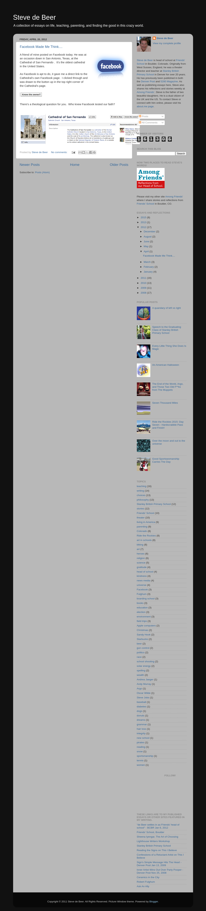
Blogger (153, 901)
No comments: (59, 152)
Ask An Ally (143, 886)
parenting (142, 526)
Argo (139, 688)
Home (74, 165)
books (140, 603)
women (141, 765)
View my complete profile (167, 43)
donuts (141, 715)
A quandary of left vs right (166, 308)
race (139, 657)
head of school (145, 571)
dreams (141, 719)
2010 (144, 283)
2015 (144, 217)
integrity (141, 733)
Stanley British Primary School (154, 504)
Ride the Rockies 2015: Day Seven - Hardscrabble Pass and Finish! (168, 424)
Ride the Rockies (146, 535)
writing (140, 490)
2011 (144, 277)
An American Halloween (165, 364)
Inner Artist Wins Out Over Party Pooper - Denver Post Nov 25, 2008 (160, 871)
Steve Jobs (143, 697)
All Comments (148, 122)
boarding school (146, 598)
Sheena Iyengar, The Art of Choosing (157, 836)
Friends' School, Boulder (150, 832)
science (141, 562)
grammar (142, 724)
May (146, 246)
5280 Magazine (169, 81)
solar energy (144, 666)
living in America (146, 522)
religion (141, 558)
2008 (144, 292)
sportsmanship (145, 756)
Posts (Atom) (42, 172)
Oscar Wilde (144, 693)
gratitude (142, 567)
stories (140, 508)
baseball (141, 702)
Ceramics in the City (148, 877)
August (148, 236)
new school (143, 738)
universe (141, 585)
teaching (141, 486)
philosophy (143, 499)
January (149, 271)
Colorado (142, 531)
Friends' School (145, 203)
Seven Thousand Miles (165, 402)
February (149, 266)
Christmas (142, 630)
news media (143, 580)
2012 (144, 227)
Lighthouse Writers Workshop (153, 841)
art (138, 549)
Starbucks (142, 639)
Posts (143, 116)
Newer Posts (30, 165)
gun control (143, 648)
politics (141, 652)
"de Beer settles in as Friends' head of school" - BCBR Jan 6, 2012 (158, 826)
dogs (139, 711)
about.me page (145, 106)
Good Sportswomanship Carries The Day (165, 460)
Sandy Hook (144, 634)
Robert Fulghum (146, 881)
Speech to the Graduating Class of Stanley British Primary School (166, 330)
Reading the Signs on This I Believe (157, 850)
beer (139, 643)
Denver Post (148, 81)
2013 (144, 222)
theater (141, 517)
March (147, 262)
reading (141, 747)
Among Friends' (145, 92)
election (141, 612)
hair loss (141, 728)
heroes (141, 553)
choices (141, 495)
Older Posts (119, 165)
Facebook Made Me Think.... (41, 47)
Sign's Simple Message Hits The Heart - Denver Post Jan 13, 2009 (159, 864)
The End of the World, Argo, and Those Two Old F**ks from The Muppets (167, 386)
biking (140, 544)
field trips (142, 621)
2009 (144, 287)
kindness (142, 576)
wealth (140, 675)
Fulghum (142, 594)
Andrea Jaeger (145, 679)
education (142, 607)
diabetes (141, 706)
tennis (140, 760)
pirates (141, 742)
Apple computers (146, 625)
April (147, 251)
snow (140, 751)
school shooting (145, 661)
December (150, 231)
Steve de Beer (34, 17)
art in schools (144, 540)
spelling (141, 670)
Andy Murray (144, 684)
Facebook (142, 589)
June (147, 241)
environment (144, 616)
